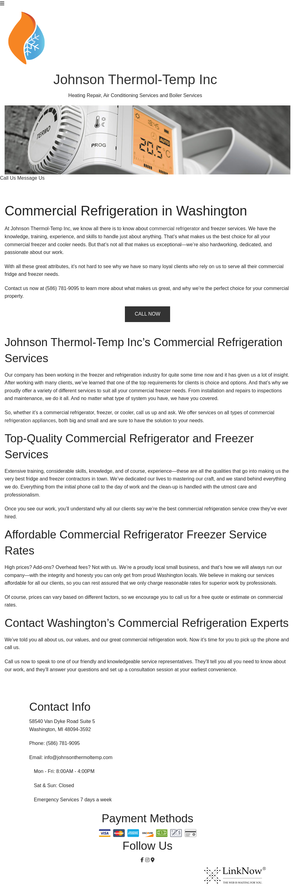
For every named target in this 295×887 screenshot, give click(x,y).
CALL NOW (147, 314)
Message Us (31, 178)
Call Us (8, 178)
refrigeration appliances (30, 420)
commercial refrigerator (174, 228)
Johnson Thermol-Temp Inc (135, 79)
